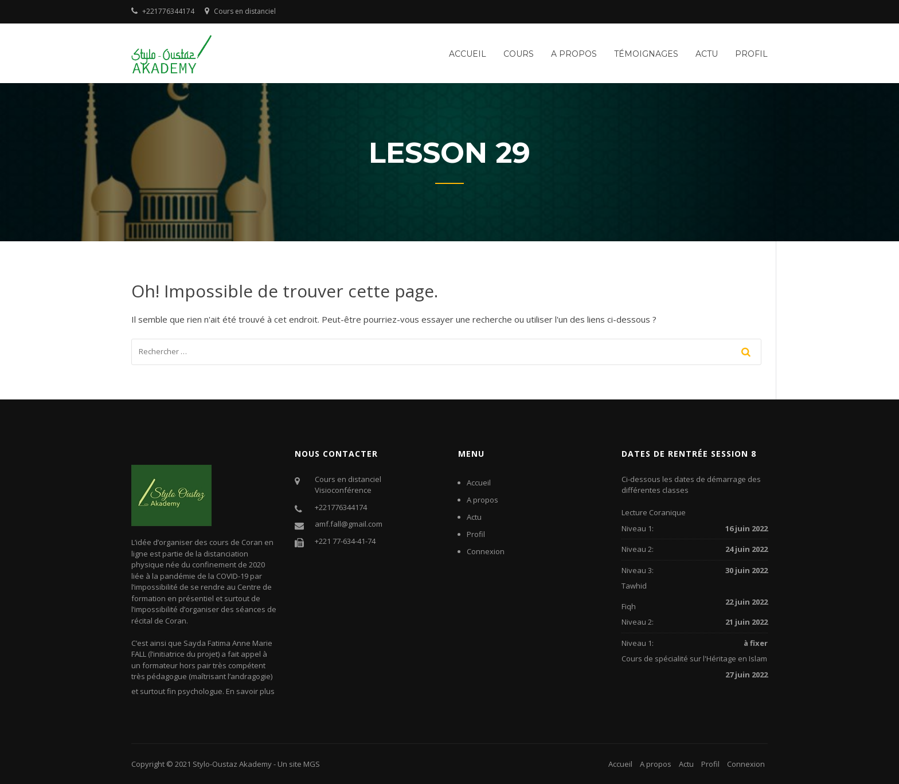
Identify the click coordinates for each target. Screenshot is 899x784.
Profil (751, 54)
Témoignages (646, 54)
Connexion (486, 551)
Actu (706, 54)
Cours (518, 54)
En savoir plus (250, 691)
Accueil (467, 54)
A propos (574, 54)
